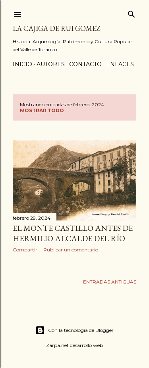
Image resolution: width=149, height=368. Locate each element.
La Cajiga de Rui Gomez (57, 28)
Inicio (22, 64)
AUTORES (51, 64)
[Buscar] (131, 12)
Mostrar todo (42, 110)
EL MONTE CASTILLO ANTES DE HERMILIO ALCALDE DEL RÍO (73, 233)
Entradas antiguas (109, 282)
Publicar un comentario (70, 250)
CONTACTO (85, 64)
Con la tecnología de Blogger (74, 330)
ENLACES (120, 64)
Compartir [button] (25, 250)
